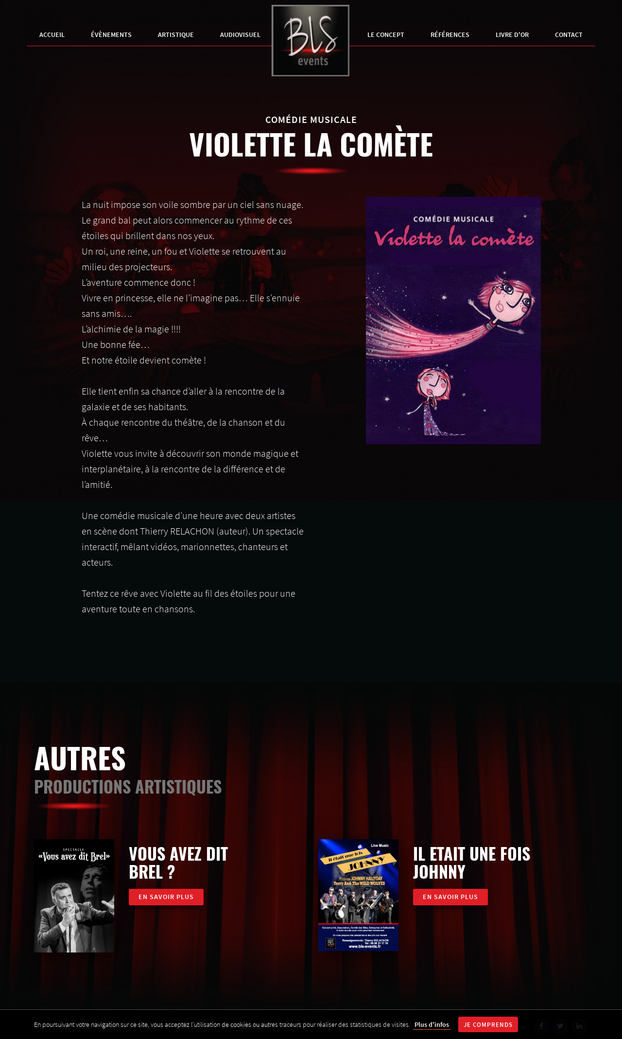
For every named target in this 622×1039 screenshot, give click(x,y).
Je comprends (488, 1025)
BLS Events (310, 42)
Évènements (111, 34)
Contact (569, 34)
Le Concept (385, 34)
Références (450, 34)
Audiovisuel (240, 34)
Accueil (52, 34)
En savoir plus (166, 896)
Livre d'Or (512, 34)
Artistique (176, 34)
